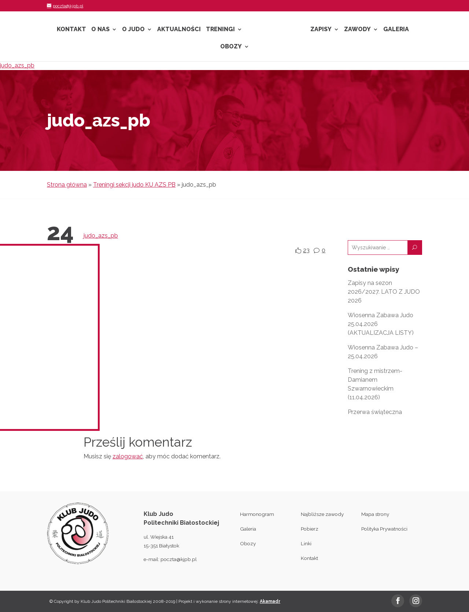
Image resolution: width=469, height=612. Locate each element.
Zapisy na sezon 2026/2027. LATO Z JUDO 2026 (384, 291)
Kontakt (71, 30)
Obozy (231, 47)
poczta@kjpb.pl (178, 559)
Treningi (220, 30)
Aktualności (179, 30)
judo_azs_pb (17, 65)
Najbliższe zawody (322, 514)
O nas (100, 30)
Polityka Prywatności (384, 529)
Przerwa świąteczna (375, 411)
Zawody (357, 30)
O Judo (133, 30)
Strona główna (67, 184)
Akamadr (270, 601)
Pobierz (309, 529)
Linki (306, 543)
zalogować (127, 456)
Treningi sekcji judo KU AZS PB (134, 184)
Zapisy (321, 30)
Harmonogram (257, 514)
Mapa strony (375, 514)
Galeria (396, 30)
